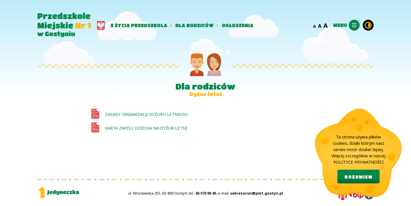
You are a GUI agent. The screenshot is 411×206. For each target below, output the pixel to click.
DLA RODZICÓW (194, 25)
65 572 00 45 (206, 193)
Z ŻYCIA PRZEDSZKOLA (138, 25)
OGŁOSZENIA (237, 25)
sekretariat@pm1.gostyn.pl (256, 193)
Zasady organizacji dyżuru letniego (146, 114)
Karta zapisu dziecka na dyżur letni (146, 128)
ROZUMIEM (358, 177)
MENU (340, 25)
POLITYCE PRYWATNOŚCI (358, 162)
